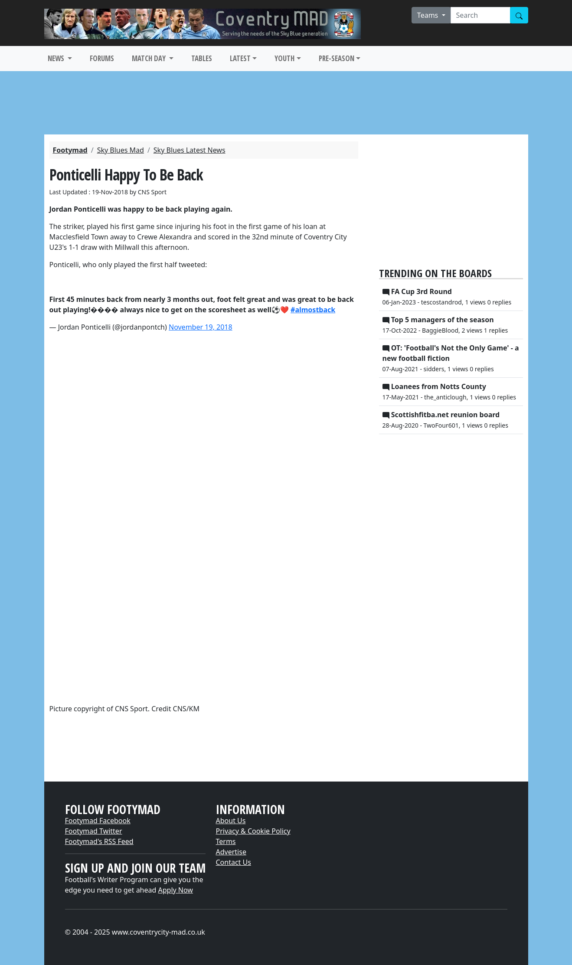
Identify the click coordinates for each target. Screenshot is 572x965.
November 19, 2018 (200, 327)
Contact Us (233, 862)
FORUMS (102, 58)
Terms (226, 841)
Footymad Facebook (98, 820)
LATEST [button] (240, 58)
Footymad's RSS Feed (99, 841)
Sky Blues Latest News (190, 150)
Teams (428, 15)
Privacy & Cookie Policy (253, 831)
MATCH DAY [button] (149, 58)
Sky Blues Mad (120, 150)
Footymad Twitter (93, 831)
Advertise (231, 852)
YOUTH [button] (284, 58)
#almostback (313, 309)
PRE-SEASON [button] (336, 58)
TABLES (201, 58)
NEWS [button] (57, 58)
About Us (231, 820)
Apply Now (175, 890)
